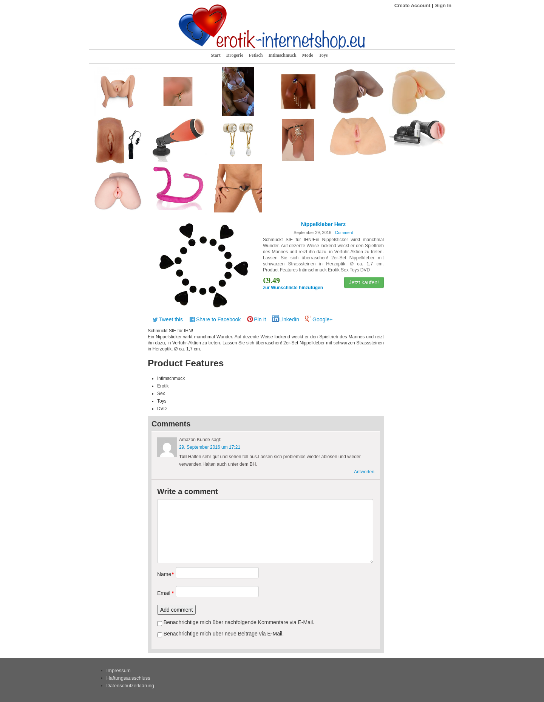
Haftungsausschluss (128, 678)
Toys (323, 55)
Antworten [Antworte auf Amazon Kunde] (364, 471)
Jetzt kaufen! (364, 282)
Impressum (119, 670)
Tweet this (171, 319)
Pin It (260, 319)
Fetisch (256, 55)
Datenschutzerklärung (130, 685)
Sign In (443, 5)
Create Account (412, 5)
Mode (307, 55)
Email (163, 593)
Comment (344, 232)
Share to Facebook (218, 319)
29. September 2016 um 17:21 (209, 447)
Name (163, 574)
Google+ (322, 319)
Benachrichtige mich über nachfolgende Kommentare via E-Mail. (239, 622)
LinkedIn (289, 319)
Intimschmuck (282, 55)
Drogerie (234, 55)
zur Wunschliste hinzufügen (293, 287)
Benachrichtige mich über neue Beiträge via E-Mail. (224, 634)
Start (216, 55)
